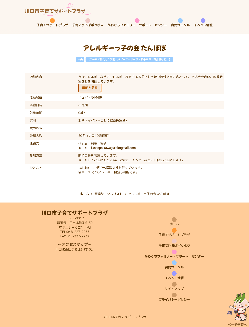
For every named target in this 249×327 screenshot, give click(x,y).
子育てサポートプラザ (52, 25)
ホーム (174, 224)
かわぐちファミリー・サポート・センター (137, 25)
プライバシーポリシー (174, 299)
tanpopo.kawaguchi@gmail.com (113, 148)
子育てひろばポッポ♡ (87, 25)
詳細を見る (90, 88)
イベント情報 (203, 25)
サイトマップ (174, 289)
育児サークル (180, 25)
